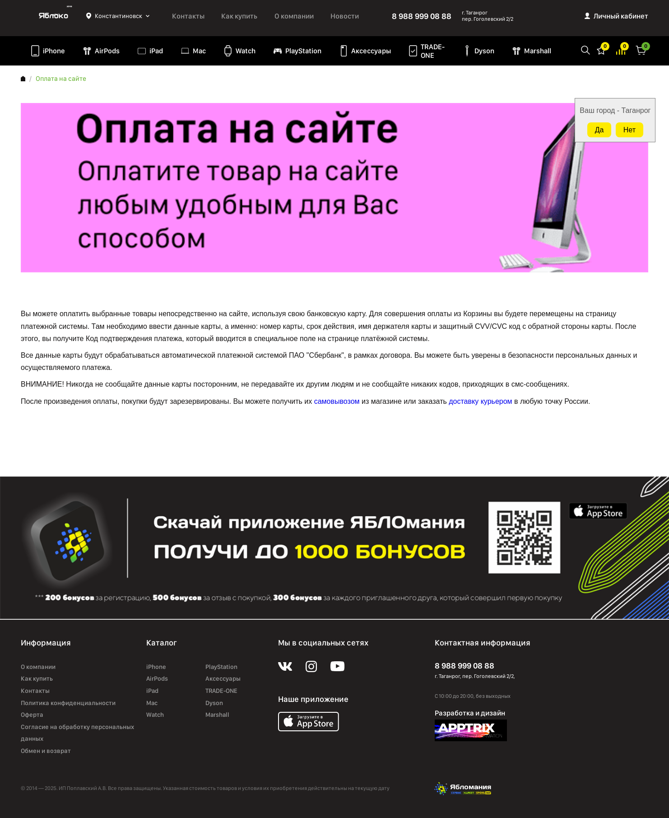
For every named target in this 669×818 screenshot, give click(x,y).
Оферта (32, 714)
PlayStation (303, 51)
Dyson (484, 51)
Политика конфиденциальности (68, 702)
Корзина (641, 49)
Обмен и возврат (46, 750)
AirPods (107, 51)
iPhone (54, 51)
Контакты (188, 16)
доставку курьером (480, 401)
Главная (23, 78)
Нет (629, 130)
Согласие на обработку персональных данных (77, 733)
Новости (344, 16)
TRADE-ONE (433, 51)
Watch (246, 51)
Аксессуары (371, 51)
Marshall (537, 51)
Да (599, 130)
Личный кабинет (621, 16)
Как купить (239, 16)
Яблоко (53, 16)
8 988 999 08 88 (421, 16)
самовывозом (337, 401)
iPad (156, 51)
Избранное (601, 49)
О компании (294, 16)
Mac (199, 51)
